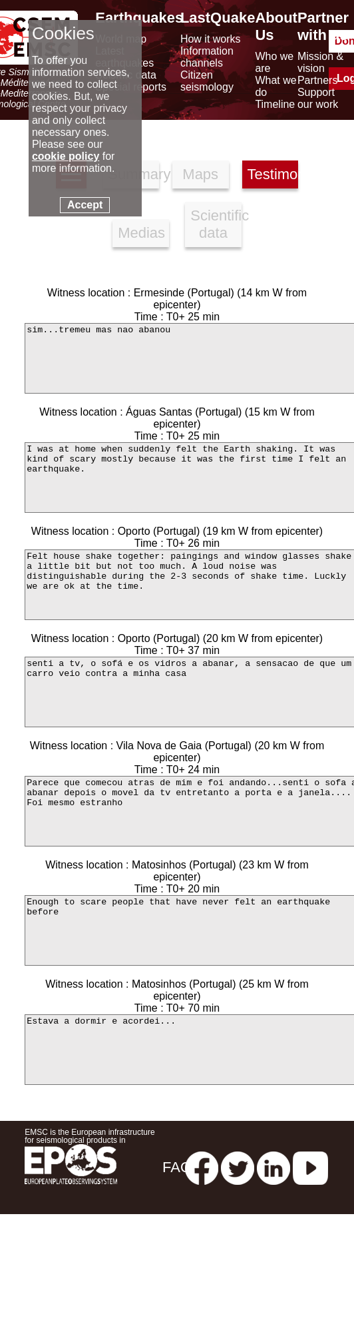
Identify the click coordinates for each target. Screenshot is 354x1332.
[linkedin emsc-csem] (273, 1167)
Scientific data (216, 224)
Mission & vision (320, 62)
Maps (200, 174)
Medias (141, 232)
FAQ (177, 1167)
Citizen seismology (207, 81)
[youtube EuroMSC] (310, 1167)
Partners (317, 80)
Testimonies (273, 174)
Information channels (207, 57)
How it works (210, 39)
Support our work (317, 98)
